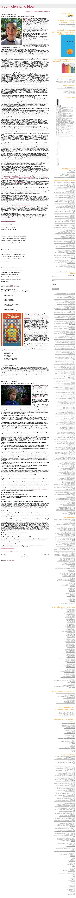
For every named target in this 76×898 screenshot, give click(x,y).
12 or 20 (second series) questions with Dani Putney (17, 16)
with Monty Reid (72, 587)
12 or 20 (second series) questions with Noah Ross (64, 116)
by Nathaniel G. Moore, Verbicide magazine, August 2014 (66, 527)
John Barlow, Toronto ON (71, 610)
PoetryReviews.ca (72, 742)
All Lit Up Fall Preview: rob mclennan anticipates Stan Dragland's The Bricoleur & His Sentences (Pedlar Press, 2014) (65, 218)
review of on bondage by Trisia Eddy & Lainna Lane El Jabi (65, 424)
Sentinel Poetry (72, 886)
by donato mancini (72, 600)
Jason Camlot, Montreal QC (70, 619)
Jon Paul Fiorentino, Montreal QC (69, 628)
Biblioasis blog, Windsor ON (70, 614)
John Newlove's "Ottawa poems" (70, 477)
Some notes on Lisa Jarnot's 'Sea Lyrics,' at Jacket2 (67, 306)
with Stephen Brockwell (71, 582)
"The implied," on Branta (71, 411)
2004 (56, 164)
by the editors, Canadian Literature (69, 523)
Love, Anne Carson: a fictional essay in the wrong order (66, 396)
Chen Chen (45, 177)
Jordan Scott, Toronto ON (71, 662)
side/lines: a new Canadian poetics (69, 701)
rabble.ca (73, 743)
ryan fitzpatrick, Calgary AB (70, 629)
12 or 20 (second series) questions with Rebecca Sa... (64, 113)
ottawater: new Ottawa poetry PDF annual (68, 174)
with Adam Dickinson (71, 588)
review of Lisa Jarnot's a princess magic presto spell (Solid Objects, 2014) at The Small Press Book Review (64, 235)
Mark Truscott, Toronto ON (71, 669)
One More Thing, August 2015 (70, 194)
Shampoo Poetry (72, 746)
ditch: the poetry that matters (70, 857)
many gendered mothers (71, 172)
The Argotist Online (72, 877)
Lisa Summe (34, 385)
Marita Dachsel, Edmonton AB (70, 623)
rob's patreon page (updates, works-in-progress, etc (67, 24)
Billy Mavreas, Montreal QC (70, 645)
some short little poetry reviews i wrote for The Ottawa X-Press (65, 452)
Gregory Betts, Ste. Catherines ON (69, 613)
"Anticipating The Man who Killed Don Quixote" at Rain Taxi (65, 383)
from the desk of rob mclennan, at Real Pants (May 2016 (66, 187)
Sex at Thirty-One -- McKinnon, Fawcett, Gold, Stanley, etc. (65, 498)
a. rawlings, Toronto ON (71, 656)
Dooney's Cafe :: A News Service (70, 730)
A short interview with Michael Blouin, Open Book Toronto (66, 365)
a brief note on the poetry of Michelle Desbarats (67, 468)
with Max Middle (72, 595)
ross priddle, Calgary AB (71, 654)
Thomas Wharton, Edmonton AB (70, 675)
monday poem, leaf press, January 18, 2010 (68, 840)
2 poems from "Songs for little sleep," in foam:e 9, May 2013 (65, 778)
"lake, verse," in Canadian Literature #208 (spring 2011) (66, 824)
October (58, 137)
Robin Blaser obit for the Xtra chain (69, 426)
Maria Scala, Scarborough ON (70, 660)
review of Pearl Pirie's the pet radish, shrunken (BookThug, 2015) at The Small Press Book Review (65, 203)
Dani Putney (25, 18)
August (58, 139)
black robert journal (72, 844)
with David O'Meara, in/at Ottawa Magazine (68, 543)
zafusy (74, 876)
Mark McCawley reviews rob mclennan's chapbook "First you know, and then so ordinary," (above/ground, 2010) (64, 364)
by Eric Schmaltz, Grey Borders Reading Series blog (66, 560)
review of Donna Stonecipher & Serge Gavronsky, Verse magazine (64, 441)
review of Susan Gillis (71, 514)
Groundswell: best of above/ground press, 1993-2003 (66, 713)
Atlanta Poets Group (72, 679)
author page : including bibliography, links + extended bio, (38, 11)
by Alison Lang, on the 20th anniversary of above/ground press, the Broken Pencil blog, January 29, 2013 (64, 538)
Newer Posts (3, 554)
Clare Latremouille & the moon (70, 489)
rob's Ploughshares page (71, 93)
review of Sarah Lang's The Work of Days (68, 451)
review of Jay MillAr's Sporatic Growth (69, 469)
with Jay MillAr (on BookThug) (70, 593)
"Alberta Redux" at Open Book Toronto (69, 407)
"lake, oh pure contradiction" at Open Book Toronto (67, 425)
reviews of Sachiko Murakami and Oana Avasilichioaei (66, 432)
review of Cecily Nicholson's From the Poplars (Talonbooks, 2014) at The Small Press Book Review (64, 243)
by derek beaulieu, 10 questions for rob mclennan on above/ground (64, 554)
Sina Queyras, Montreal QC (70, 655)
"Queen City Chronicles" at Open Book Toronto (67, 410)
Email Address (55, 276)
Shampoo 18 (73, 893)
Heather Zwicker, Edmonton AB (70, 678)
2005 (56, 163)
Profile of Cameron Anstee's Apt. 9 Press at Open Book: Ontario (65, 357)
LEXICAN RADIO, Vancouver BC (70, 735)
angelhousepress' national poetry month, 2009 (67, 842)
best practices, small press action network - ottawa (67, 491)
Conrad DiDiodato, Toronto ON (70, 626)
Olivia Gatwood (22, 507)
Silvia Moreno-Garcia (19, 182)
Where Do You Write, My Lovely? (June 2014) (68, 237)
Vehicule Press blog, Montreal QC (69, 672)
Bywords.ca (73, 859)
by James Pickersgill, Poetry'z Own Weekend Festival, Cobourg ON (64, 555)
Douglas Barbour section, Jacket (70, 695)
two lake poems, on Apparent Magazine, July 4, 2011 (66, 830)
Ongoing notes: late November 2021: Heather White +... (65, 111)
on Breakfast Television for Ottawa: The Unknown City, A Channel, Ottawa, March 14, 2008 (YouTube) (64, 759)
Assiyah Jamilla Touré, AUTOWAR (61, 119)
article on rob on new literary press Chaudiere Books (66, 470)
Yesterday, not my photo (8, 229)
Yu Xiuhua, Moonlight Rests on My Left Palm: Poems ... (65, 129)
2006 (56, 162)
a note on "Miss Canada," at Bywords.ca (68, 315)
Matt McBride (37, 489)
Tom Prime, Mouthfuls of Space (61, 114)
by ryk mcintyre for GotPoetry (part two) (69, 575)
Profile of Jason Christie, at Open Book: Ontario (67, 231)
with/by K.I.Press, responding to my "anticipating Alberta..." (66, 580)
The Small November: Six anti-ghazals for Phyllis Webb (65, 122)
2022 (56, 103)
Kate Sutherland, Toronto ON (70, 668)
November (58, 106)
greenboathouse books (71, 894)
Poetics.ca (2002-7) (72, 176)
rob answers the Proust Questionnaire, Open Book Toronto (66, 561)
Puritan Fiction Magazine (71, 860)
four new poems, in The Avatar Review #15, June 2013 (66, 773)
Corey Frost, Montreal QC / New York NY (68, 631)
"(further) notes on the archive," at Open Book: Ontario (66, 232)
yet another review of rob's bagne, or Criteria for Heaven (66, 508)
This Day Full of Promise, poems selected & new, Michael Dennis (65, 715)
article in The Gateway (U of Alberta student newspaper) (66, 455)
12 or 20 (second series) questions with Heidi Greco (64, 128)
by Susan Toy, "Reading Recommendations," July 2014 (66, 529)
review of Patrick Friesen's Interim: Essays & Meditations (66, 443)
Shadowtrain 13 (72, 863)
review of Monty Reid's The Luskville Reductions (67, 419)
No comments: (16, 224)
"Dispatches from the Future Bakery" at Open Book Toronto (65, 422)
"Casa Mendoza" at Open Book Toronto (69, 394)
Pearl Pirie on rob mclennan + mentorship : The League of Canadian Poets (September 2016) (66, 184)
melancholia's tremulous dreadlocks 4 (69, 870)
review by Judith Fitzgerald (71, 444)
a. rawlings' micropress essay (70, 503)
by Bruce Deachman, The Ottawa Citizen (68, 564)
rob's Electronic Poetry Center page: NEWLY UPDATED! (66, 88)
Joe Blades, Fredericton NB (70, 615)
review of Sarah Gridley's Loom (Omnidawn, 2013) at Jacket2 (65, 259)
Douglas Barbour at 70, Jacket (70, 415)
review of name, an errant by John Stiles (68, 462)
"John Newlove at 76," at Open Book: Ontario (68, 236)
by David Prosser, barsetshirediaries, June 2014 (67, 530)
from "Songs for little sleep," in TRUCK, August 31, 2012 (66, 804)
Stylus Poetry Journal (71, 882)
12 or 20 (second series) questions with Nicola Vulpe (64, 135)
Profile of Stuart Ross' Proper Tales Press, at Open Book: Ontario (65, 223)
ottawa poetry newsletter (71, 683)
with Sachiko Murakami (71, 570)
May (57, 142)
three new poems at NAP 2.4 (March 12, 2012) (67, 815)
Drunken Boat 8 (72, 869)
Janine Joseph (30, 178)
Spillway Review (72, 878)
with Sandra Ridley (72, 571)
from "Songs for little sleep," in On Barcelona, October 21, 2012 (65, 800)
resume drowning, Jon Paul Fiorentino (69, 714)
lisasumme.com (35, 397)
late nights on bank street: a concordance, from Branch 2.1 (66, 838)
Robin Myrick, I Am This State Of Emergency (63, 132)
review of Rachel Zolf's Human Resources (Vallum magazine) (65, 458)
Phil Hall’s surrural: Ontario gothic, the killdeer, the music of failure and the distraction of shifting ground (64, 450)
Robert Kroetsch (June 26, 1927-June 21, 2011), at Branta (66, 366)
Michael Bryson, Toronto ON (70, 616)
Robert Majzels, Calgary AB (70, 644)
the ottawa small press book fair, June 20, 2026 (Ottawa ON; (65, 81)
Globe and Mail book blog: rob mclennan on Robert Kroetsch (65, 409)
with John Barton (72, 594)
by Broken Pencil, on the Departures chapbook (67, 573)
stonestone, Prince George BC (70, 747)
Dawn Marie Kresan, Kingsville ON (69, 638)
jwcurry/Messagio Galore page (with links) (68, 734)
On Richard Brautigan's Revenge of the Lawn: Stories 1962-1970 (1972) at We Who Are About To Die (65, 349)
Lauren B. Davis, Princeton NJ (70, 624)
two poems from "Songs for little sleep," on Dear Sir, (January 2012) (64, 820)
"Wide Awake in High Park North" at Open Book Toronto (66, 401)
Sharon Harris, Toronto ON (71, 636)
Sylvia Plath (7, 176)
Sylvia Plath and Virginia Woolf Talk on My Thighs (23, 177)
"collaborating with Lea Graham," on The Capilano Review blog (65, 341)
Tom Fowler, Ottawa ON (71, 630)
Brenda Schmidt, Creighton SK (70, 661)
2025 (56, 100)
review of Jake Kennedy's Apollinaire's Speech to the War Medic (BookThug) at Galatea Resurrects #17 (65, 344)
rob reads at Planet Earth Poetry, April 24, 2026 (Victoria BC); (65, 78)
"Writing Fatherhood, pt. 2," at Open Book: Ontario (67, 264)
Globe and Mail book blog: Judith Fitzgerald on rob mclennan (65, 413)
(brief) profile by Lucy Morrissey (70, 307)
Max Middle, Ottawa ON (71, 647)
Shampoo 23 (73, 881)
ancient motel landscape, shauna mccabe (68, 711)
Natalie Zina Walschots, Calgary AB (69, 673)
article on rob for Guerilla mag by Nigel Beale (68, 423)
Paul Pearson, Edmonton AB (70, 652)
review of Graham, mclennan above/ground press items (66, 479)
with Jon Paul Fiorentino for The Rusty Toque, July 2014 (66, 528)
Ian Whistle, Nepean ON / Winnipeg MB (69, 676)
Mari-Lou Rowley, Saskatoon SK (70, 659)
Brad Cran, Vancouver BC (71, 622)
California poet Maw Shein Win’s (30, 313)
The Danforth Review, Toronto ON (69, 728)
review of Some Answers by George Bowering (68, 442)
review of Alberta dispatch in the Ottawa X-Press (67, 428)
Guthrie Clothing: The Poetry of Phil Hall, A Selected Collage (65, 693)
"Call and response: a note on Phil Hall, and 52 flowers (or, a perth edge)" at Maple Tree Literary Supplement (64, 368)
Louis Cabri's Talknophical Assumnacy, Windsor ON (67, 748)
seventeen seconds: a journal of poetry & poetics (67, 173)
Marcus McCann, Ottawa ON (70, 646)
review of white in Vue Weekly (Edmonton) (68, 448)
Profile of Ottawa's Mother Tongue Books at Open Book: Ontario (65, 348)
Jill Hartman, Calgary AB (71, 637)
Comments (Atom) (10, 560)
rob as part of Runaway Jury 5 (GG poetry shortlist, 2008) (66, 433)
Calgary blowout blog (71, 682)
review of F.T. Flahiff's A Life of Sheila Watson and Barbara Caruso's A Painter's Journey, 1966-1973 (66, 481)
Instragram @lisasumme (37, 396)
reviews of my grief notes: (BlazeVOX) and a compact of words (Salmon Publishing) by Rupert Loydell (65, 335)
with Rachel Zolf (72, 586)
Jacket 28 (73, 883)
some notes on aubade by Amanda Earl (69, 474)
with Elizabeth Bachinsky (71, 567)
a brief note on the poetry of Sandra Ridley (68, 464)
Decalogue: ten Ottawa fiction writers (69, 698)
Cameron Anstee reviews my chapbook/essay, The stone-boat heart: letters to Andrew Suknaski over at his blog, (65, 319)
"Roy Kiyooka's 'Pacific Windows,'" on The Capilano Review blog (65, 340)
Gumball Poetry (72, 891)
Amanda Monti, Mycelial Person (61, 124)
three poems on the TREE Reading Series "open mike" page (65, 848)
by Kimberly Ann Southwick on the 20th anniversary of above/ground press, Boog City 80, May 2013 (66, 535)
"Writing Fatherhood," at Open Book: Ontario (68, 265)
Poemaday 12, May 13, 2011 (70, 834)
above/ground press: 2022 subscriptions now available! (65, 136)
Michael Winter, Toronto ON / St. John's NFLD (68, 677)
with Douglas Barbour (71, 599)
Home (25, 554)
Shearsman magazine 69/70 (70, 862)
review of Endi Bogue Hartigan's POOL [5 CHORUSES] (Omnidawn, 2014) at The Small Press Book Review (66, 251)
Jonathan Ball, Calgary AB (71, 609)
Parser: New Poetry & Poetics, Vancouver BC (68, 739)
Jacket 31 (73, 867)
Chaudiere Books (72, 171)
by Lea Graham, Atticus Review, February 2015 (67, 522)
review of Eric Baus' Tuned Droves (69, 418)
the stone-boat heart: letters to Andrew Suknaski (67, 478)
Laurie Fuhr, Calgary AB (71, 632)
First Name (54, 280)
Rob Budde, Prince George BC (70, 617)
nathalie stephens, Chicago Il (70, 667)
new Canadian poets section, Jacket (69, 702)
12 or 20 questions (7, 552)
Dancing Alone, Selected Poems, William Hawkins (67, 712)
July (57, 140)
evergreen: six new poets (71, 700)
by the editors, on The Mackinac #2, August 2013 (67, 532)
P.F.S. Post (73, 879)
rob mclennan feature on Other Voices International (67, 852)
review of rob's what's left (71, 497)
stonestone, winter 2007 (71, 864)
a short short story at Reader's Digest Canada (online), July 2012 (65, 806)
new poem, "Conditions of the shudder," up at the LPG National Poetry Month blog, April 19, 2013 (65, 780)
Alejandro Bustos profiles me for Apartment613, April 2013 (66, 304)
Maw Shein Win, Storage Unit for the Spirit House (16, 291)
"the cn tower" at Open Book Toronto (69, 420)
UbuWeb (73, 749)
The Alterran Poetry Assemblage (70, 887)
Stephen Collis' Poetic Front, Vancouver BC (68, 741)
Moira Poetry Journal (71, 880)
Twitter (46, 395)
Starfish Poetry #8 (72, 853)
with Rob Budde (72, 578)
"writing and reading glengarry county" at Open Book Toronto (65, 389)
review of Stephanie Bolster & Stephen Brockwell (67, 504)
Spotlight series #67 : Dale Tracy (61, 127)
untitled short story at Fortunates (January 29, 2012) (67, 816)
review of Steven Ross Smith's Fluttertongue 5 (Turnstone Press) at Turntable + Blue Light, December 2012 (64, 314)
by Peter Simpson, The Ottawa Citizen (69, 562)
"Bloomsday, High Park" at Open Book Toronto (67, 400)
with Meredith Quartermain (71, 596)
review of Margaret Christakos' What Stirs (68, 429)
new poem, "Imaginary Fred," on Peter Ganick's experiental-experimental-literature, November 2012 (65, 797)
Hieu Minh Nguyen (29, 507)
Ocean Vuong (4, 178)
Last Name (54, 284)
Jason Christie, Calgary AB (71, 620)
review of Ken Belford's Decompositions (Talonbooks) (66, 370)
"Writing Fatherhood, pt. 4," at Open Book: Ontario (67, 261)
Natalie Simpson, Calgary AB (70, 663)
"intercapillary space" (71, 871)
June (57, 141)
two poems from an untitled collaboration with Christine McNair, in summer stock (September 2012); (64, 803)
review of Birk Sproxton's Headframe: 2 (69, 471)
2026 (56, 99)
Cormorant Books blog (71, 621)
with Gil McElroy (72, 601)
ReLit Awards (73, 745)
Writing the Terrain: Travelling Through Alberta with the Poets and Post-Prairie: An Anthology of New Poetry (65, 486)
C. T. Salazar (10, 178)
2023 (56, 102)
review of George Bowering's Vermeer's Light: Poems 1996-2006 (65, 453)
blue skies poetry (72, 855)
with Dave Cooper (72, 590)
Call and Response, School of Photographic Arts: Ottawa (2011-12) (64, 177)
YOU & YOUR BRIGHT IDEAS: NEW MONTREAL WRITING (65, 703)
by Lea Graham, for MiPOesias (70, 577)
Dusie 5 (74, 865)
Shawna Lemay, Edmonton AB (70, 641)
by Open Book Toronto (71, 565)
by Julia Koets (33, 539)
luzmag (74, 874)
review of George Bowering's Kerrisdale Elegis (67, 430)
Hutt (74, 884)
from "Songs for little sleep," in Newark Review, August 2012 (65, 805)
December (58, 105)
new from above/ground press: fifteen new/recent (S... (64, 115)
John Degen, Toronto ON (71, 625)
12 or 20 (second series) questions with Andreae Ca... (64, 125)
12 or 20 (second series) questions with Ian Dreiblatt (64, 123)
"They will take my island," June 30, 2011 (68, 832)
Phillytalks (73, 740)
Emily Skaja (36, 507)
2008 (56, 160)
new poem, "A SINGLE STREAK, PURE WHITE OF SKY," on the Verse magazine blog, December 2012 (65, 796)
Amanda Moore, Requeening (60, 112)
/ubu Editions (73, 750)
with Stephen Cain (72, 597)
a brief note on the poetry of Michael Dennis (68, 473)
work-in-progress (16, 286)
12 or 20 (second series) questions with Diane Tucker (64, 131)
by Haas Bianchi (72, 581)
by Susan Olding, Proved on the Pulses (69, 563)
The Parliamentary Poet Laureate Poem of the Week (66, 873)
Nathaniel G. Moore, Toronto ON (70, 648)
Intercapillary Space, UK (71, 732)
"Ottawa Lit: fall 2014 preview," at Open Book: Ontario (66, 224)
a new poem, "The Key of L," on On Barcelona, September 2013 (65, 766)
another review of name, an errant (69, 476)
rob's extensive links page (71, 90)
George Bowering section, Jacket (70, 699)
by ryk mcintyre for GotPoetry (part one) (69, 576)
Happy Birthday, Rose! (59, 117)
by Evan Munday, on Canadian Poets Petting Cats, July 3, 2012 (65, 542)
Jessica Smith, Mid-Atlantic (71, 664)
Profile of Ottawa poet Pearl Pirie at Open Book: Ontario (66, 350)
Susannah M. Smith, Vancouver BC (69, 665)
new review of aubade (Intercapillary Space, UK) (67, 446)
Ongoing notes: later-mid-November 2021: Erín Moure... (65, 118)
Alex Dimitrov (16, 507)
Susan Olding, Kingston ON (70, 651)
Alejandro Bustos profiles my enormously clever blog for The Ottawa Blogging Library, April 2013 (65, 305)
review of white (72, 434)
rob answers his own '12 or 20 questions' (68, 574)
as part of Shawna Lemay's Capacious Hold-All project (66, 436)
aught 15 (73, 872)
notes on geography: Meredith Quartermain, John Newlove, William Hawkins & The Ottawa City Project (64, 485)
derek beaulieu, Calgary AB (70, 612)
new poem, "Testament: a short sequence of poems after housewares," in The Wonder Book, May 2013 (66, 777)
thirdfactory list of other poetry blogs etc (69, 685)
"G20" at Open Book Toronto (70, 397)
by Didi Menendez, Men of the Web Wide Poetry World (66, 579)
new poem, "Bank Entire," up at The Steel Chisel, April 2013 (65, 781)
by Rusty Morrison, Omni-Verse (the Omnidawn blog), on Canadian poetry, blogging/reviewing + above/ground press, (64, 548)
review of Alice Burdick (71, 512)
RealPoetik (73, 875)
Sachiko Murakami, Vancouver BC (69, 649)
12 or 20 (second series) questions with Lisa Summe (17, 383)
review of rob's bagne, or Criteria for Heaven (68, 506)
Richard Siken (41, 507)
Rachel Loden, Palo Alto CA (70, 642)
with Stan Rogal (72, 598)
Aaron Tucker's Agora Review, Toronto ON (68, 723)
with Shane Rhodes (72, 583)
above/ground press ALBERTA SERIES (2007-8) (67, 175)
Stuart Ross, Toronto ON (71, 658)
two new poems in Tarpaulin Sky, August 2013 (68, 767)
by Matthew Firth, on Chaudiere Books (69, 584)
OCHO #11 (73, 858)
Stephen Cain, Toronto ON (71, 618)
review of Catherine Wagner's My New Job (68, 421)
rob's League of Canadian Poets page (69, 91)
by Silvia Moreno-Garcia (21, 205)
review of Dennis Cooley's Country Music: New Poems (66, 472)
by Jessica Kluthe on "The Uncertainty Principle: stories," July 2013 (64, 533)
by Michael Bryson (72, 602)
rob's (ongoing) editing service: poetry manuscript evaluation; (65, 82)
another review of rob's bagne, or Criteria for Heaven (66, 507)
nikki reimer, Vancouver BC (70, 657)
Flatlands (73, 892)
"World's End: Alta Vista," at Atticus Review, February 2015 (66, 206)
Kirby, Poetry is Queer (59, 130)
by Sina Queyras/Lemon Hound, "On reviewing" (67, 558)
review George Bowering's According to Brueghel (67, 427)
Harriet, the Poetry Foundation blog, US (69, 653)
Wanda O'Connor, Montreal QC (70, 650)
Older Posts (46, 554)
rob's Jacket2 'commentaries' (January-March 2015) (67, 89)
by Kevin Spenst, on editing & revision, (69, 556)
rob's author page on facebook (70, 87)
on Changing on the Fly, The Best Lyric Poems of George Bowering (64, 490)
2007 (56, 161)
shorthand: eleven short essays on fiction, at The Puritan (66, 320)
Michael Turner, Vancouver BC (70, 670)
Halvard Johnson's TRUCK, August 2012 (68, 694)
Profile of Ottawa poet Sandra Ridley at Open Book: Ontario (65, 351)
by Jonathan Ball (72, 566)
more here (73, 751)
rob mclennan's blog (18, 6)
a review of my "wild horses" (70, 191)
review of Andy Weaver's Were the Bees (68, 482)
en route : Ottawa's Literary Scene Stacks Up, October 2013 (65, 293)
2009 (56, 159)
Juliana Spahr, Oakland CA (70, 666)
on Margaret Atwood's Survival (70, 496)
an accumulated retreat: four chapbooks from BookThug (66, 475)
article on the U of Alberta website (69, 454)
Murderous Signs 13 (72, 868)
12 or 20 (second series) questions (7, 548)
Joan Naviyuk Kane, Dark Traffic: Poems (62, 134)
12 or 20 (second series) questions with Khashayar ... (64, 120)
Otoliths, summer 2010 (71, 837)
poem (5, 286)
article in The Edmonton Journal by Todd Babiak (67, 457)
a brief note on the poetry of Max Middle (69, 483)
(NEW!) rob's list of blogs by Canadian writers (68, 608)
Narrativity (73, 736)
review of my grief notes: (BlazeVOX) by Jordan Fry (67, 336)
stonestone (73, 888)
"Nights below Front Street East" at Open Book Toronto (66, 402)
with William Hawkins (71, 592)
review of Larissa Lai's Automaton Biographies (68, 404)
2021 (56, 104)
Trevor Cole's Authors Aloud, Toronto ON (68, 726)
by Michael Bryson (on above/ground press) (68, 603)
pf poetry (73, 845)
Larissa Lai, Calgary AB (71, 640)
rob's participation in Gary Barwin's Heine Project (67, 403)
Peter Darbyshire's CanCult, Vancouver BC (68, 725)
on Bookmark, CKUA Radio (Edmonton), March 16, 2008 (66, 758)
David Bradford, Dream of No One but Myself (63, 126)
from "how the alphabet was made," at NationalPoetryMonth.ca (65, 812)
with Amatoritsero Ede (71, 589)
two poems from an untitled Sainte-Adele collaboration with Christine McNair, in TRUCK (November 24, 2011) (66, 823)
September (58, 138)
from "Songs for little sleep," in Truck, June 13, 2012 (67, 808)
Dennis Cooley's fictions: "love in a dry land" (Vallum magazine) (65, 447)
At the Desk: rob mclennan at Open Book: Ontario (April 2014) (65, 248)
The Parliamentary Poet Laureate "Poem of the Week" (66, 738)
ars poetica (73, 849)
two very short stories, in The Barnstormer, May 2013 (66, 774)
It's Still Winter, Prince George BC (69, 733)
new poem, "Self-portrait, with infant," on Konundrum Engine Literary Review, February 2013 (65, 791)
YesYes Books (17, 552)
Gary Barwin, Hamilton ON (71, 611)
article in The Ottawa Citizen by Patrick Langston (67, 465)
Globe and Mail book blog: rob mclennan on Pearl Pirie (66, 412)
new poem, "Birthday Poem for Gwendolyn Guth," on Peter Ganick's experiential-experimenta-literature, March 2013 (66, 787)
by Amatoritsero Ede (72, 591)
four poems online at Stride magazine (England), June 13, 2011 (65, 833)
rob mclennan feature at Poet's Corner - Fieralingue (67, 847)
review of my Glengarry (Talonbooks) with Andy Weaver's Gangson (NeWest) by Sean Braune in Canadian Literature (64, 332)
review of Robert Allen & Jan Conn (69, 511)
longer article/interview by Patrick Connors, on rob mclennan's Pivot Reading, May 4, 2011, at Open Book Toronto (64, 372)
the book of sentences (9, 286)
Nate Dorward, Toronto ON (71, 627)
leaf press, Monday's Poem (70, 846)
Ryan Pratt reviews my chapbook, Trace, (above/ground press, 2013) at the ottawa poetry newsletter (65, 301)
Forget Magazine (72, 856)
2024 (56, 101)
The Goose (73, 731)
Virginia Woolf (15, 176)
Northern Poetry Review (71, 737)
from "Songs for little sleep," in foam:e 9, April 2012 (67, 811)
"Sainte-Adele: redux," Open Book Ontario (68, 363)
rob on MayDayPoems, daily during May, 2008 (68, 854)
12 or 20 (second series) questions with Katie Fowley (64, 133)
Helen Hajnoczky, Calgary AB (70, 635)
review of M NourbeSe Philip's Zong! (69, 384)
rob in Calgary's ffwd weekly (70, 445)
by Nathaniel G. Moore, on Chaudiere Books (68, 585)
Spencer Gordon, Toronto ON (70, 633)
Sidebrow (73, 866)
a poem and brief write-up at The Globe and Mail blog (66, 843)
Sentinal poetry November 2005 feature (69, 92)
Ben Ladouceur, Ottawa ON (70, 639)
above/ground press (72, 170)
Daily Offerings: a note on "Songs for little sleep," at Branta (66, 316)
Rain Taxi (73, 744)
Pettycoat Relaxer (72, 890)
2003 (56, 165)
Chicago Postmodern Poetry (70, 727)
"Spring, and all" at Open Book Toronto (69, 408)
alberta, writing (72, 684)
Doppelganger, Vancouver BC (70, 729)
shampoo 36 (73, 841)
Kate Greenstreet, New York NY (70, 634)
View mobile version (25, 556)
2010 (56, 158)
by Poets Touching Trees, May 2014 (69, 531)
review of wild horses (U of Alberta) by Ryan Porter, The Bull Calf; (64, 375)
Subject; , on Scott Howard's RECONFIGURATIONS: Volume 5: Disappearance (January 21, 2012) (65, 817)
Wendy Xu (44, 489)
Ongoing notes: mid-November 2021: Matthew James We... (65, 121)
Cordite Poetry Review (71, 885)
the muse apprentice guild (71, 889)
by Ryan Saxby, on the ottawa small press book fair (67, 572)
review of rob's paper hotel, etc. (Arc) (69, 505)
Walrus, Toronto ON (72, 861)
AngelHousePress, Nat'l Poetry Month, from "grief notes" (66, 839)
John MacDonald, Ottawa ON (70, 643)
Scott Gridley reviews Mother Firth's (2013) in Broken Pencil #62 (65, 260)
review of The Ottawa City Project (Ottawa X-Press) (67, 463)
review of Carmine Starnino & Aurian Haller (68, 513)
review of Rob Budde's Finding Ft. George (68, 435)
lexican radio (73, 850)
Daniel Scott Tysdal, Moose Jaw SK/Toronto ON (67, 671)
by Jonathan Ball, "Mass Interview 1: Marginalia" (67, 559)
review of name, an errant (71, 480)
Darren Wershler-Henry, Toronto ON (69, 674)
